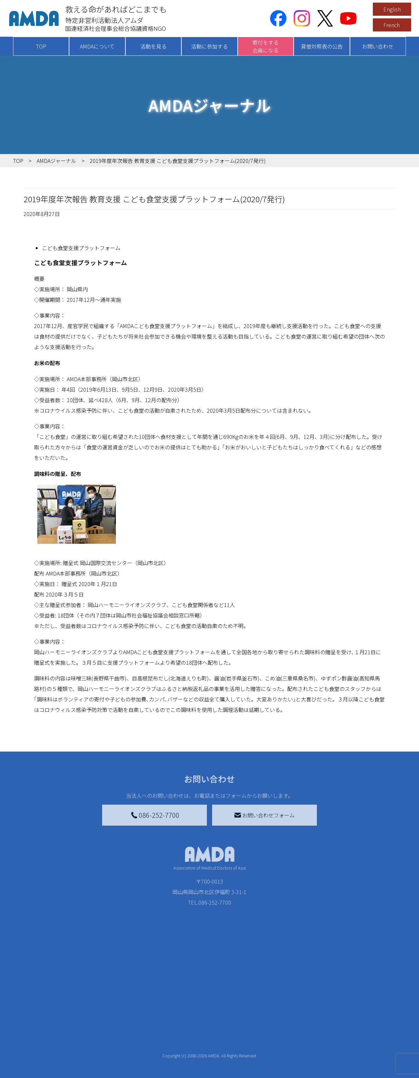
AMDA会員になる (186, 1034)
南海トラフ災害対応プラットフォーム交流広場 (288, 1048)
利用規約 (342, 1047)
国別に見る (93, 1044)
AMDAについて (97, 46)
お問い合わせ (377, 46)
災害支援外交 (267, 1034)
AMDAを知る (38, 1034)
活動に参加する (209, 46)
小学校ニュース (45, 1068)
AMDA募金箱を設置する (194, 1073)
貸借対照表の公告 (322, 46)
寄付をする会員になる (265, 46)
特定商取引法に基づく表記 (363, 1034)
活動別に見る (95, 1055)
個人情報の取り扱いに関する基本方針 (363, 1064)
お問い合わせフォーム (264, 815)
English (392, 9)
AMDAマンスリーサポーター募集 (204, 1044)
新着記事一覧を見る (103, 1034)
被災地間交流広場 (269, 1021)
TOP (41, 46)
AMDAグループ (44, 1047)
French (391, 25)
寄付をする (175, 1021)
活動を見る (153, 46)
